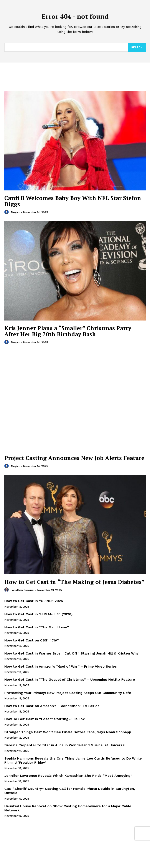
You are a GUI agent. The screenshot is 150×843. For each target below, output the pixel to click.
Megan (15, 212)
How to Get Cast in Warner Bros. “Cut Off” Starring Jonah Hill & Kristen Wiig (71, 653)
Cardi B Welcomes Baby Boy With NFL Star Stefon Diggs (72, 201)
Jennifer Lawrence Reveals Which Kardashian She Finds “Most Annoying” (68, 775)
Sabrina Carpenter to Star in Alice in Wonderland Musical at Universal (64, 745)
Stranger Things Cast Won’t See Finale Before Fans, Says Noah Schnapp (67, 732)
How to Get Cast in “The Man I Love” (36, 627)
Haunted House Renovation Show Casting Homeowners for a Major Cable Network (67, 808)
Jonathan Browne (22, 590)
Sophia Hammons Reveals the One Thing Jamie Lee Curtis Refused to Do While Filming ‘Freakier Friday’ (73, 760)
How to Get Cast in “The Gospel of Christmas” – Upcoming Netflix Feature (69, 679)
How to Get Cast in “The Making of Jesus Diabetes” (74, 581)
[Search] (137, 47)
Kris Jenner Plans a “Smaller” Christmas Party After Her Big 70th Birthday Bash (67, 331)
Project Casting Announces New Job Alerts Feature (74, 457)
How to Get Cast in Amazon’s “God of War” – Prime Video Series (60, 666)
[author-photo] (7, 212)
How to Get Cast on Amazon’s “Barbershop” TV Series (51, 706)
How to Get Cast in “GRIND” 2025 (33, 601)
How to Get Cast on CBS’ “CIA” (31, 640)
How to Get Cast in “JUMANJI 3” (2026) (38, 614)
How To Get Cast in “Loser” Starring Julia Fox (44, 719)
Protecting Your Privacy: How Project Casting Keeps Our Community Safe (67, 693)
